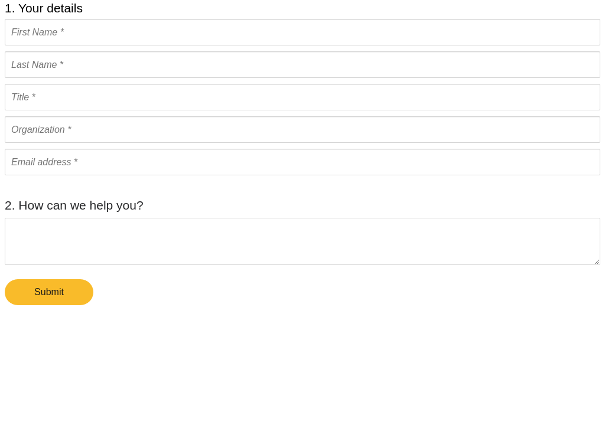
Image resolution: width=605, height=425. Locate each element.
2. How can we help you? (74, 205)
